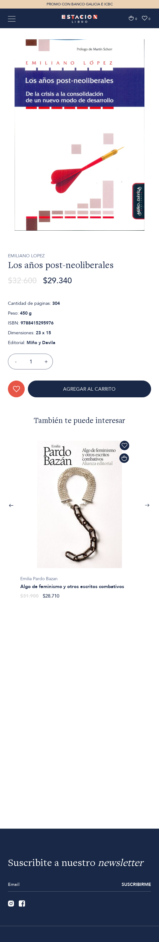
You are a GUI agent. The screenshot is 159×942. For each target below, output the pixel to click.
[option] (79, 160)
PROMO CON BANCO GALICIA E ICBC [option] (80, 4)
